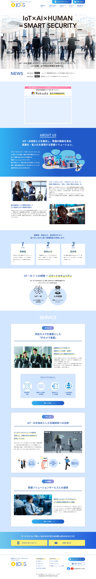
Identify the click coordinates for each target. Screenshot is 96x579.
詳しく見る (48, 403)
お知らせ (39, 561)
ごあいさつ (40, 566)
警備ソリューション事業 (57, 566)
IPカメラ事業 (54, 561)
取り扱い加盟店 (41, 568)
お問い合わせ (66, 543)
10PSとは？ (40, 563)
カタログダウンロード (29, 543)
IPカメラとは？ (55, 563)
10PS (18, 5)
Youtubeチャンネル (79, 568)
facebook (68, 568)
